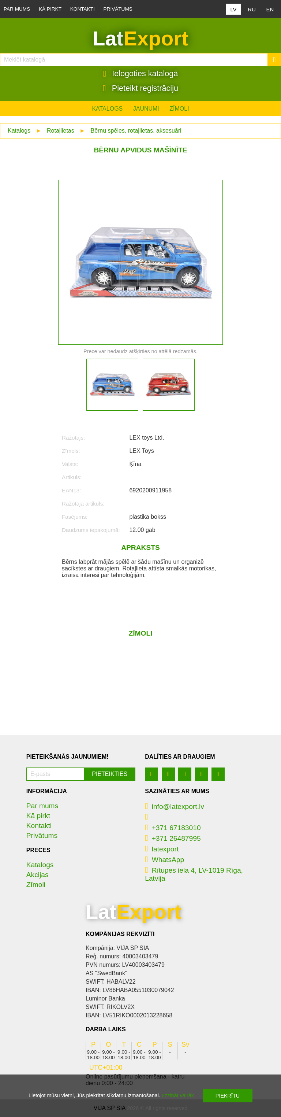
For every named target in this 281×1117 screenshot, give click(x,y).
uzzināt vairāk (178, 1095)
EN (270, 9)
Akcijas (37, 875)
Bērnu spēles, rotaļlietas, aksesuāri (135, 130)
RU (252, 9)
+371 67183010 (173, 828)
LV (233, 9)
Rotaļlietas (60, 130)
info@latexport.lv (174, 806)
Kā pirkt (50, 9)
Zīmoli (179, 109)
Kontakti (82, 9)
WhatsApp (164, 859)
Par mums (17, 9)
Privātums (118, 9)
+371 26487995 (173, 838)
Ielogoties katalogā (140, 73)
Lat (140, 38)
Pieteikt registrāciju (140, 88)
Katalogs (107, 109)
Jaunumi (146, 109)
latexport (162, 849)
